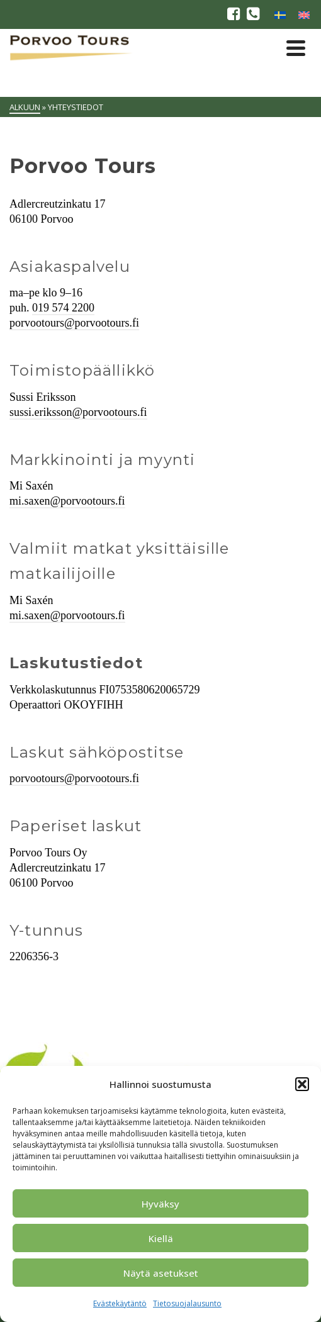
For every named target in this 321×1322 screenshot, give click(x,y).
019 (42, 307)
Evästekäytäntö (120, 1303)
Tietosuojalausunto (187, 1303)
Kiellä (161, 1238)
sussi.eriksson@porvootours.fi (78, 412)
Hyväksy (160, 1203)
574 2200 (73, 307)
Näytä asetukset (160, 1273)
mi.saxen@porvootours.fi (67, 501)
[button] (302, 1084)
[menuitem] (280, 14)
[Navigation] (296, 48)
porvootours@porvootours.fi (74, 322)
